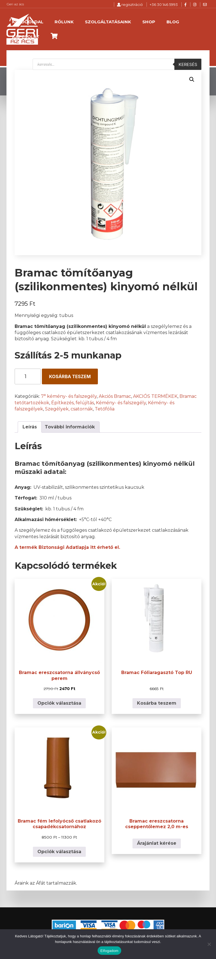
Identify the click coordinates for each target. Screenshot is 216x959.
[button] (192, 79)
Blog (172, 21)
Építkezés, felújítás (72, 402)
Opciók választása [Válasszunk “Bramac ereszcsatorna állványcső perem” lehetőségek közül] (59, 703)
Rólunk (64, 21)
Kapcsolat (25, 36)
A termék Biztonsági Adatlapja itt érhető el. (67, 547)
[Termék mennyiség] (28, 376)
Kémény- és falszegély (121, 402)
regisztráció (130, 4)
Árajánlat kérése (156, 843)
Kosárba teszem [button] (156, 703)
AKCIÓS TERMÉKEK (155, 396)
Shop (148, 21)
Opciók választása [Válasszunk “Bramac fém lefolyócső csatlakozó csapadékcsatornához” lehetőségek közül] (59, 851)
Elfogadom (109, 951)
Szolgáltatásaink (108, 21)
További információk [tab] (70, 427)
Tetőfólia (104, 409)
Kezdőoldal (27, 21)
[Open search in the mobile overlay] (117, 64)
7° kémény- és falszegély (69, 396)
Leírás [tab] (29, 427)
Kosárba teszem (70, 376)
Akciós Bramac (115, 396)
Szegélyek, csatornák (69, 409)
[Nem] (209, 944)
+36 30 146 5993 (164, 4)
